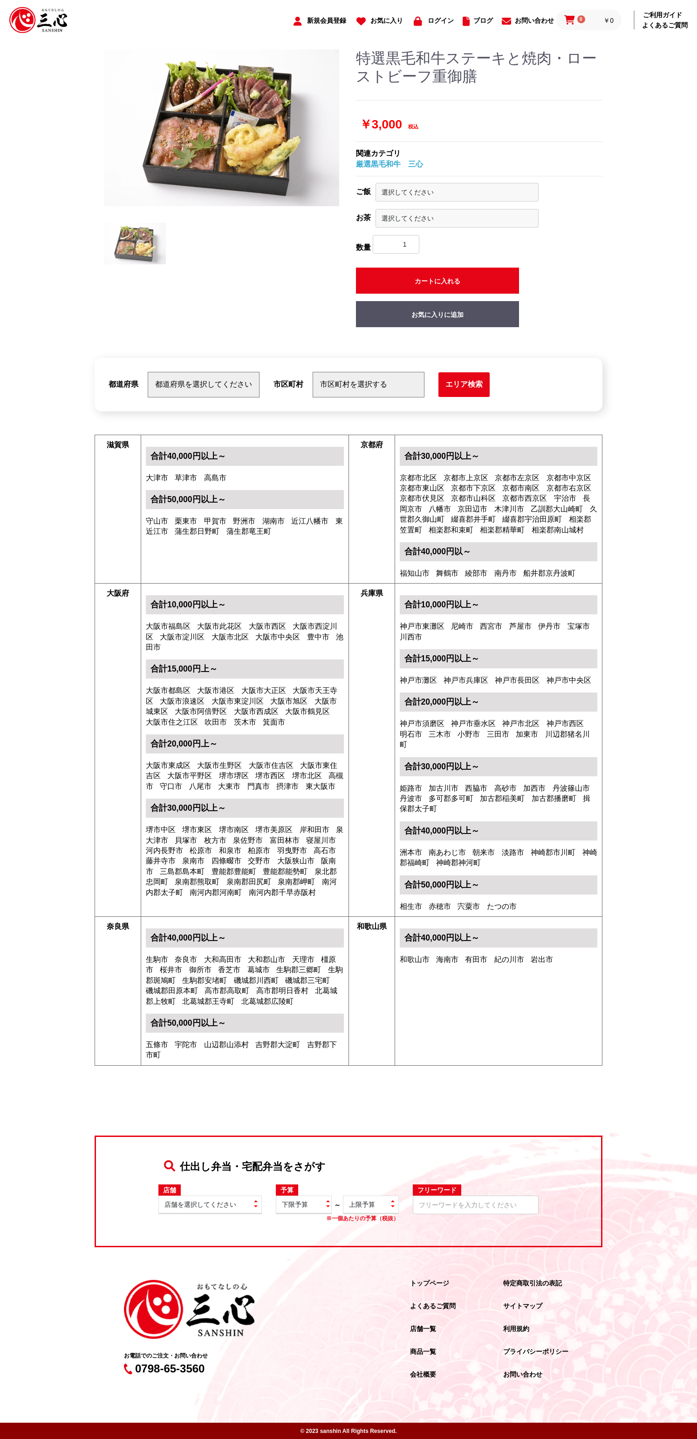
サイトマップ (522, 1306)
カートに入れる (437, 281)
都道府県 (123, 384)
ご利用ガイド (662, 15)
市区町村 (288, 384)
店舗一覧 (423, 1328)
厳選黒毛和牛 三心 (389, 164)
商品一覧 (423, 1351)
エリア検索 (464, 384)
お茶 (363, 218)
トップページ (429, 1283)
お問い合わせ (522, 1374)
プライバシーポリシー (535, 1351)
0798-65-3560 (164, 1368)
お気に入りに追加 (437, 314)
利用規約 (516, 1328)
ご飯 (363, 191)
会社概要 (423, 1374)
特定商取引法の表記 (532, 1283)
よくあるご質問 (665, 25)
